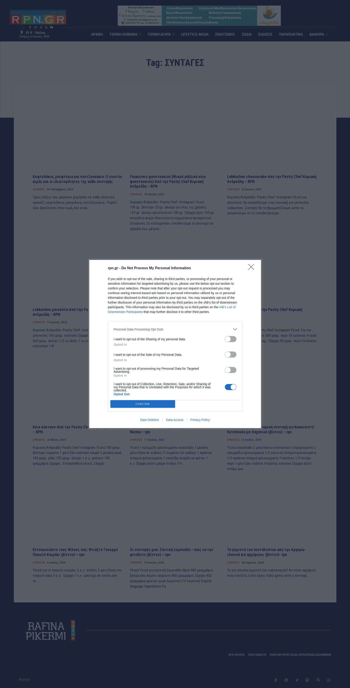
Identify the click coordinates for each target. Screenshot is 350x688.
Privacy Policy (200, 420)
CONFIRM (142, 404)
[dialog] (175, 344)
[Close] (252, 268)
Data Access (174, 420)
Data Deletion (149, 420)
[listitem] (175, 329)
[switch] (230, 339)
